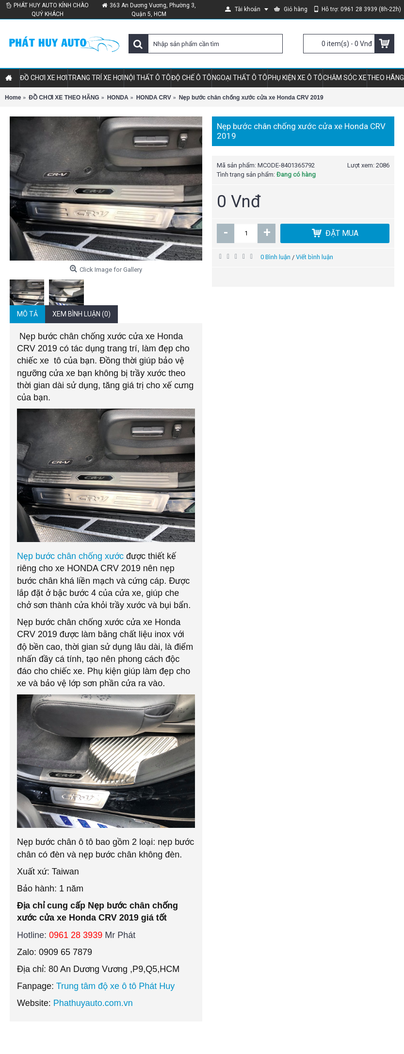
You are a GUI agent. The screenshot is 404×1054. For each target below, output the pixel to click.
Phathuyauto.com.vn (93, 1003)
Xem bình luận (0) (81, 314)
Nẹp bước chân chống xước (70, 556)
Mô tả (27, 314)
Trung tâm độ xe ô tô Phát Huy (115, 986)
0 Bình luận (275, 257)
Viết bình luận (314, 257)
